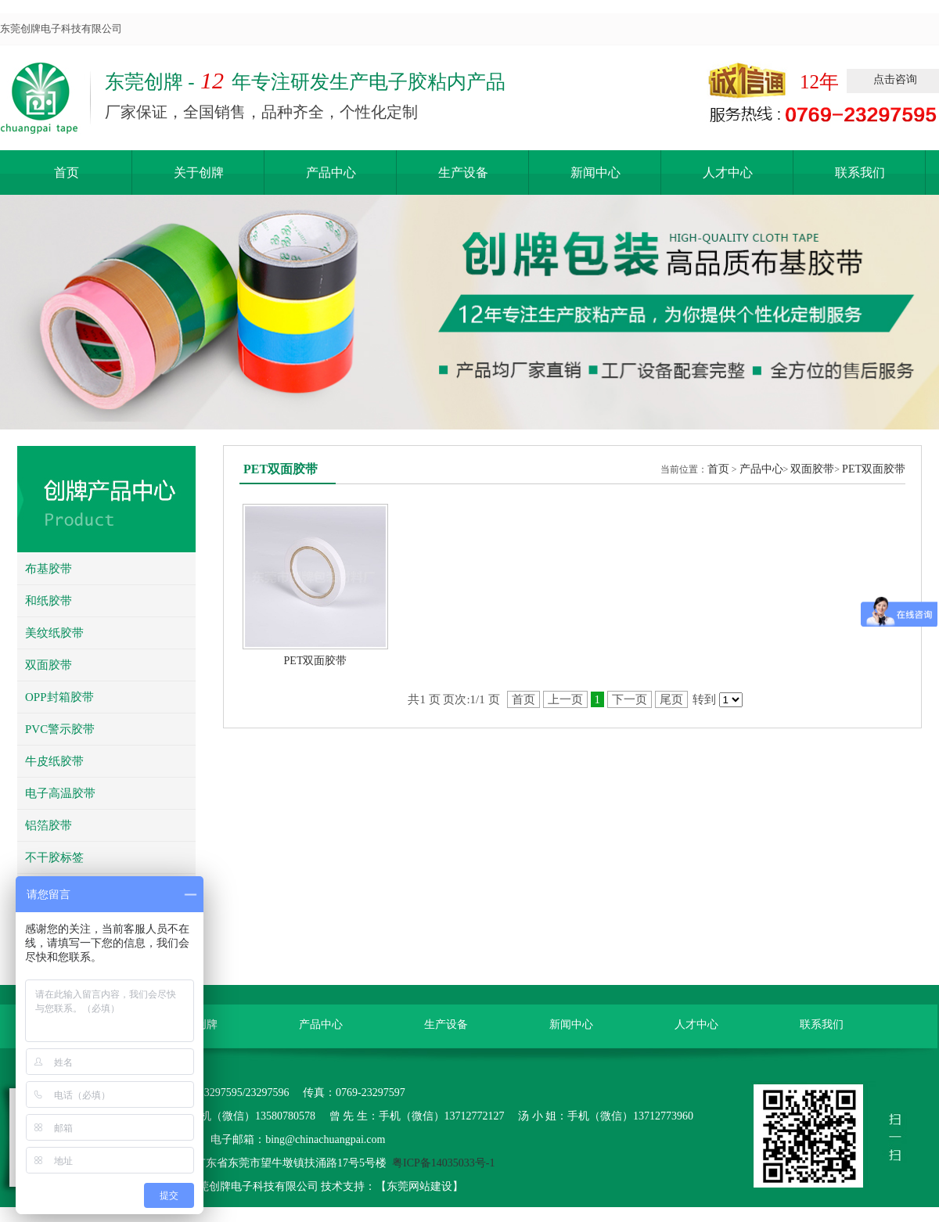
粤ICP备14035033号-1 (443, 1163)
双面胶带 (812, 469)
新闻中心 (595, 172)
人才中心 (728, 172)
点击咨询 (895, 79)
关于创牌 (199, 172)
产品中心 (331, 172)
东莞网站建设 (419, 1186)
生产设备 (463, 172)
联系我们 (860, 172)
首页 (66, 172)
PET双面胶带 (873, 469)
